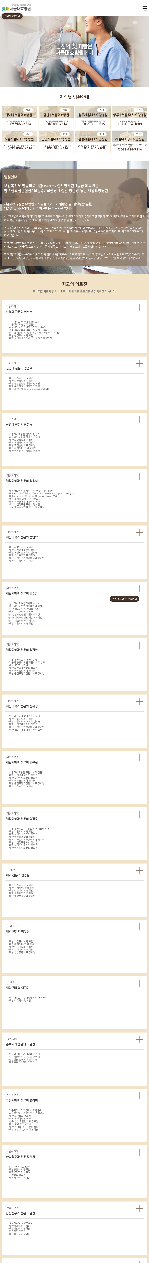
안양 (107, 933)
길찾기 (143, 1009)
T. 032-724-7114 (130, 149)
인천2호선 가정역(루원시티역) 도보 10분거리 (130, 145)
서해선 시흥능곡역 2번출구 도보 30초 (19, 146)
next (145, 514)
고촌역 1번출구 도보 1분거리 (93, 121)
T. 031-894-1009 (130, 124)
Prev (3, 1207)
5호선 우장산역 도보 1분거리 (19, 121)
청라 (140, 933)
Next (145, 1207)
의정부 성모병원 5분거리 (129, 121)
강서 (8, 933)
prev (3, 514)
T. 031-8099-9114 (19, 148)
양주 (74, 933)
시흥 (123, 933)
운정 (91, 933)
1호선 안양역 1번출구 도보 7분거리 (56, 146)
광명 (41, 933)
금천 (25, 933)
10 (95, 418)
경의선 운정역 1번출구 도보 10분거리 (93, 146)
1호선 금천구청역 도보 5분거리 (56, 121)
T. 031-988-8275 (93, 124)
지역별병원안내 (12, 16)
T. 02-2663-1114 (19, 124)
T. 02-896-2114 (56, 124)
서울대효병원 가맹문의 (124, 598)
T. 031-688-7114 (56, 148)
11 (99, 418)
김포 (58, 933)
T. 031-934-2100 (93, 148)
